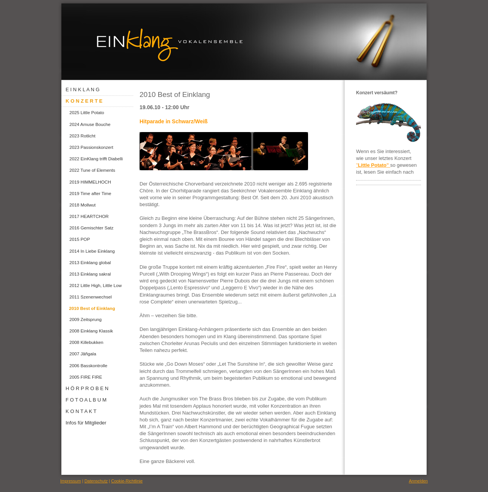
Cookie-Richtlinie (127, 481)
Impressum (70, 481)
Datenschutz (96, 481)
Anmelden (418, 481)
